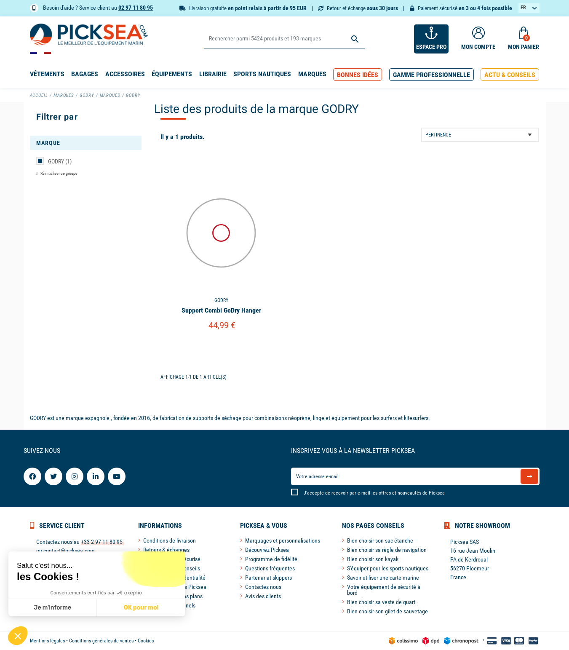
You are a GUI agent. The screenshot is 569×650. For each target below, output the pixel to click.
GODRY (60, 161)
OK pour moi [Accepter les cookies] (140, 607)
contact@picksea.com (69, 550)
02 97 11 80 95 (135, 7)
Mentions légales (47, 641)
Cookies (146, 641)
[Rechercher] (284, 39)
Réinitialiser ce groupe (58, 173)
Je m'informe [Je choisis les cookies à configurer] (52, 607)
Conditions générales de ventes (101, 641)
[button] (357, 74)
